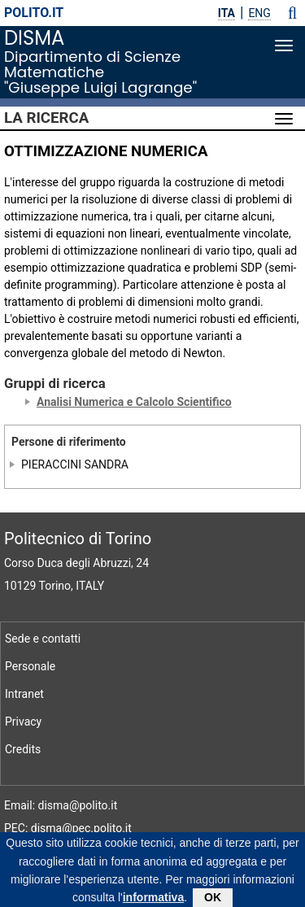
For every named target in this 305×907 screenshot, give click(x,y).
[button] (292, 13)
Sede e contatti (43, 638)
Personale (30, 666)
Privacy (23, 721)
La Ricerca (46, 118)
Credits (23, 749)
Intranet (24, 693)
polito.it (33, 12)
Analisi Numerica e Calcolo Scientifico (134, 401)
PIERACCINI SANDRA (75, 464)
